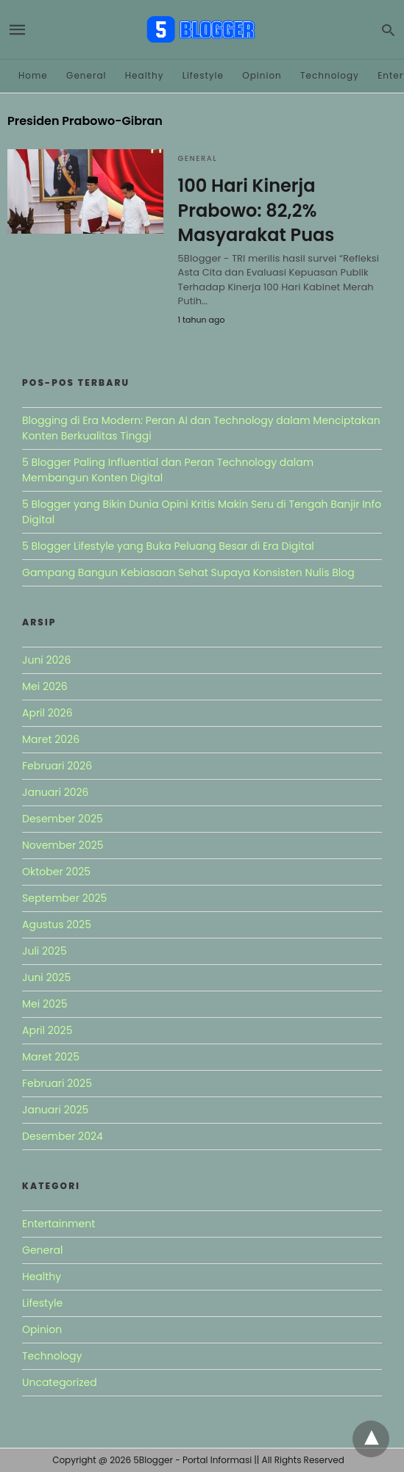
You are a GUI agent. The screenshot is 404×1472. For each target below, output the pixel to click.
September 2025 (64, 898)
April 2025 (47, 1030)
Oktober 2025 (56, 871)
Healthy (144, 75)
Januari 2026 (55, 792)
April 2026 (47, 713)
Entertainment (58, 1223)
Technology (329, 75)
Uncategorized (59, 1382)
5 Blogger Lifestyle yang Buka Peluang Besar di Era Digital (168, 546)
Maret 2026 (50, 739)
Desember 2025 (62, 818)
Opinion (262, 75)
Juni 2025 (46, 977)
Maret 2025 (50, 1056)
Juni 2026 (46, 660)
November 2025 (63, 845)
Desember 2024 (62, 1136)
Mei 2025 (45, 1004)
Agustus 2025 (56, 924)
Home (33, 75)
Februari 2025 (57, 1083)
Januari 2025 (55, 1109)
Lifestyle (203, 75)
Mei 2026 (45, 686)
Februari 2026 (57, 765)
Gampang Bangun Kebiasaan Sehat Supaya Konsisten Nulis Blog (188, 572)
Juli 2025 (44, 951)
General (86, 75)
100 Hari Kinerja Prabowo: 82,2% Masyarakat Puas (256, 210)
